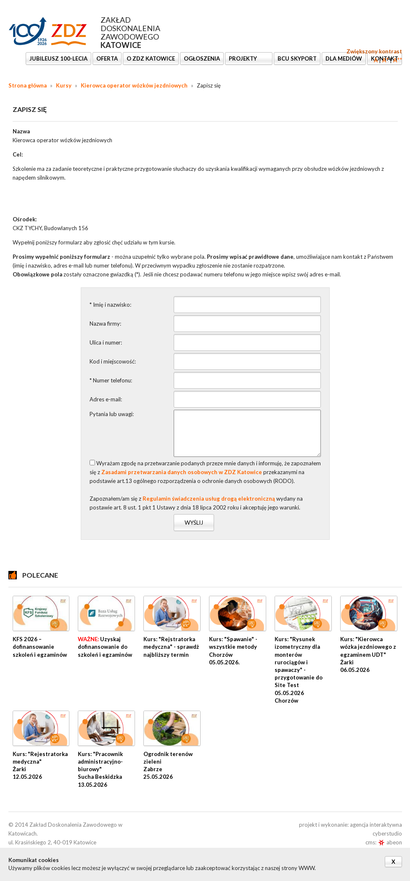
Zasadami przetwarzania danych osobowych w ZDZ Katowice (181, 472)
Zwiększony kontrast (374, 51)
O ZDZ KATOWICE (151, 58)
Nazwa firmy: (105, 323)
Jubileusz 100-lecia (58, 58)
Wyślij (194, 522)
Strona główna (27, 85)
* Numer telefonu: (111, 380)
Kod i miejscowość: (113, 361)
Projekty (243, 58)
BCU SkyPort (297, 58)
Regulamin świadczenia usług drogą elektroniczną (209, 498)
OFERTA (107, 58)
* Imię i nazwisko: (110, 304)
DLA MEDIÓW (343, 58)
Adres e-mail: (106, 399)
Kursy (63, 85)
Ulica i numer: (106, 342)
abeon (390, 842)
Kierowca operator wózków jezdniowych (134, 85)
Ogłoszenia (202, 58)
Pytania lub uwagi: (112, 414)
